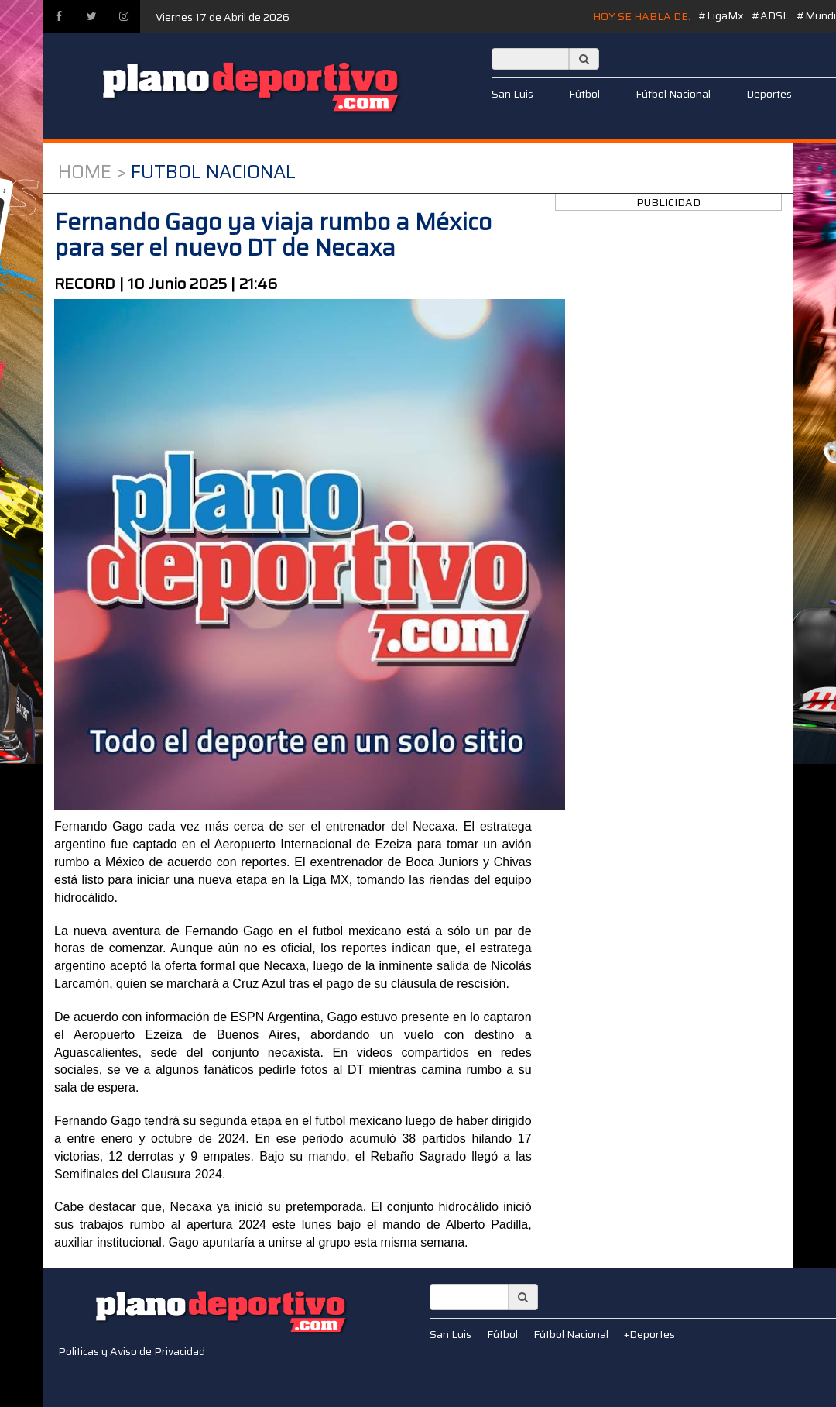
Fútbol (584, 93)
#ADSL (770, 15)
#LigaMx (721, 15)
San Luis (512, 93)
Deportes (769, 93)
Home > (92, 172)
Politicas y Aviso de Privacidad (131, 1351)
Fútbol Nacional (673, 93)
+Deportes (649, 1334)
